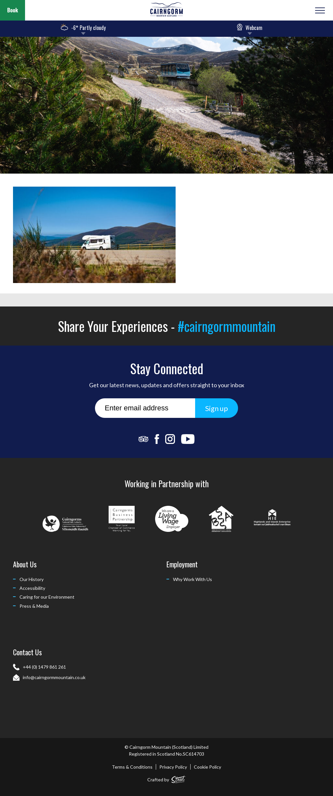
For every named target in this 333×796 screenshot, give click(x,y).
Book (12, 10)
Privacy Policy (173, 767)
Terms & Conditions (132, 767)
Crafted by (166, 778)
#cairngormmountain (226, 326)
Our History (32, 579)
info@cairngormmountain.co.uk (54, 677)
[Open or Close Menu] (319, 10)
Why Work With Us (192, 579)
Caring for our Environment (47, 597)
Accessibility (32, 588)
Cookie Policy (207, 767)
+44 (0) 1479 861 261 (44, 667)
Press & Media (34, 606)
